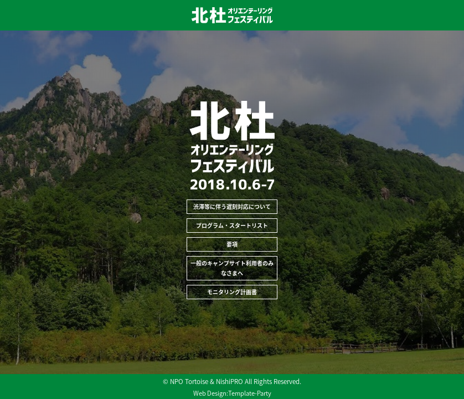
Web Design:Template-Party (232, 393)
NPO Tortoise (189, 381)
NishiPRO (229, 381)
